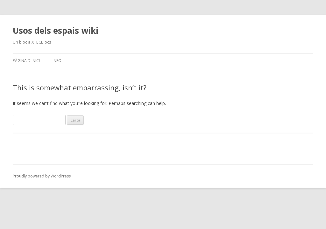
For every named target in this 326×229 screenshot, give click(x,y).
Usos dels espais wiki (55, 30)
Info (57, 60)
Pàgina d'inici (26, 60)
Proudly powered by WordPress (42, 176)
